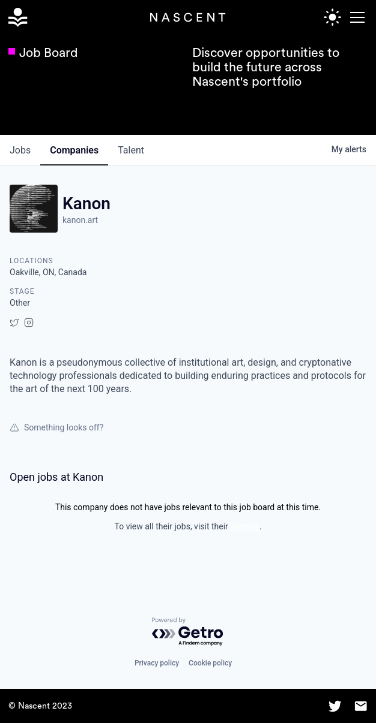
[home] (17, 17)
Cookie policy (210, 663)
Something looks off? (56, 427)
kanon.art (80, 220)
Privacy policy (157, 663)
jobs (20, 150)
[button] (355, 17)
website (244, 526)
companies (74, 150)
